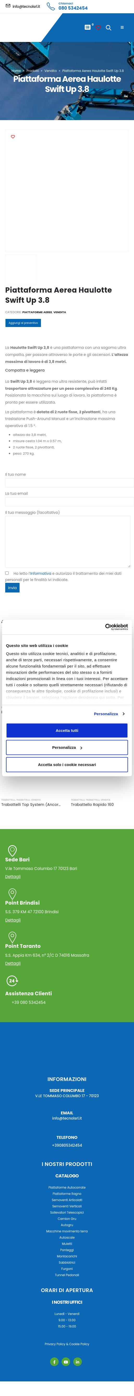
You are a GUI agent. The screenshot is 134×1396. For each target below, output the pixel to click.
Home (16, 71)
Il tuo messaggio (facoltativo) (68, 527)
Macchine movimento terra (67, 1231)
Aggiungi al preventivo (23, 323)
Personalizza (106, 714)
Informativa (40, 573)
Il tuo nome (69, 478)
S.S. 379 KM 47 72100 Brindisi (66, 907)
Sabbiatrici (67, 1263)
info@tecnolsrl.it (67, 1118)
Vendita (51, 71)
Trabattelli (8, 799)
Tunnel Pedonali (67, 1275)
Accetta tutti (67, 730)
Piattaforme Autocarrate (67, 1187)
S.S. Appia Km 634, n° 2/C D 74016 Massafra (66, 950)
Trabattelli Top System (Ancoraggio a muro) (44, 804)
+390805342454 (67, 1145)
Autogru (67, 1225)
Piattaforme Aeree (37, 312)
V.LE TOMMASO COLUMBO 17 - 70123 (67, 1095)
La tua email (69, 497)
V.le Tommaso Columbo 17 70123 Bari (66, 863)
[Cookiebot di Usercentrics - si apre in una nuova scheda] (105, 627)
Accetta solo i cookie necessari (67, 764)
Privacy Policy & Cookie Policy (67, 1344)
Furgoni (66, 1269)
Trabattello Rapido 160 (92, 804)
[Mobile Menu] (122, 27)
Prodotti (33, 71)
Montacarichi (67, 1256)
